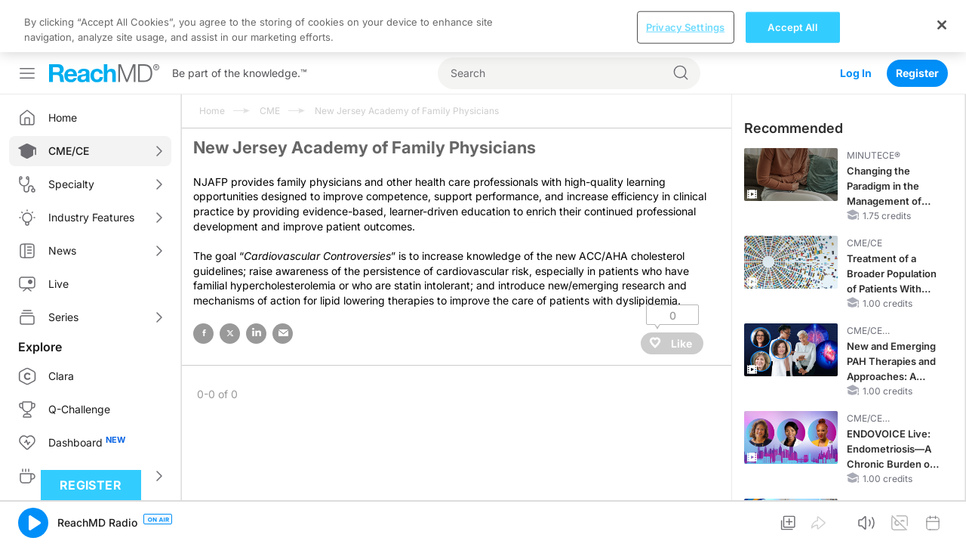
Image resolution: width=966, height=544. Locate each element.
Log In (856, 20)
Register (917, 20)
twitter (230, 281)
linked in (256, 281)
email (282, 281)
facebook (203, 281)
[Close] (941, 527)
